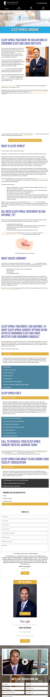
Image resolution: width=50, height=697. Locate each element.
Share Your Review (25, 628)
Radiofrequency (7, 367)
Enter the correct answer (25, 566)
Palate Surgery (7, 353)
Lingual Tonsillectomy (9, 372)
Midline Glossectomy (8, 375)
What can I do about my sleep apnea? (12, 486)
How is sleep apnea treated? (10, 433)
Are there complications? (9, 430)
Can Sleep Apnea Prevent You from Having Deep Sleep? (16, 480)
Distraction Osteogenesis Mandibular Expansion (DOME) (16, 384)
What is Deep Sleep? (8, 467)
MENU (43, 8)
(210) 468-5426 (42, 3)
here (34, 134)
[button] (25, 353)
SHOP (31, 8)
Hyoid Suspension (8, 378)
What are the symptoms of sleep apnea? (13, 418)
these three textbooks (27, 135)
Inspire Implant (7, 387)
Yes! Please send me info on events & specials (26, 553)
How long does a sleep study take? (11, 424)
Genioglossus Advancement (10, 370)
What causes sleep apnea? (10, 397)
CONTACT (19, 8)
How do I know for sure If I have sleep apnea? (14, 421)
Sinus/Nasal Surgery (7, 501)
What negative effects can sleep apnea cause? (14, 427)
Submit (25, 573)
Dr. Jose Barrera (18, 52)
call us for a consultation (6, 289)
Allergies (5, 495)
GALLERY (7, 8)
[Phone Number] (25, 529)
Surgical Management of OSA (10, 435)
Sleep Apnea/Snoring (7, 504)
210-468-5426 (16, 289)
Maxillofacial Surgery (7, 498)
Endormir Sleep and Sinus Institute (8, 85)
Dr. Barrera (3, 68)
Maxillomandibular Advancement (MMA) (13, 381)
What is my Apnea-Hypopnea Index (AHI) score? (14, 483)
